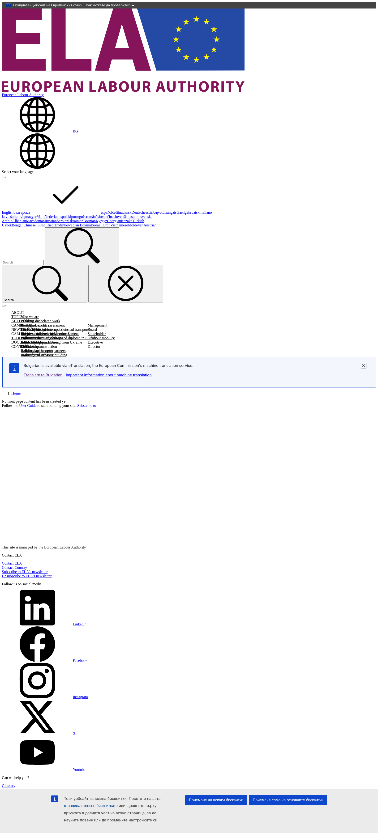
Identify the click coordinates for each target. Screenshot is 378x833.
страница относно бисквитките (91, 806)
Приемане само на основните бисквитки (288, 800)
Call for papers (32, 351)
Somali (97, 225)
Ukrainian (75, 221)
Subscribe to (86, 406)
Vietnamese (119, 225)
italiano (206, 212)
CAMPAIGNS (22, 325)
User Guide (27, 406)
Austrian (149, 225)
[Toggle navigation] (4, 305)
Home (16, 393)
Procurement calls (34, 355)
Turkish (138, 221)
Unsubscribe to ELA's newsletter (27, 576)
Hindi (58, 225)
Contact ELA (12, 563)
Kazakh (127, 221)
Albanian (19, 221)
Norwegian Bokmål (77, 225)
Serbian (62, 221)
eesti (147, 212)
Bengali (18, 225)
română (91, 217)
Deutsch (138, 212)
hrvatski (194, 212)
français (171, 212)
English (7, 212)
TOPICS (17, 317)
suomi (135, 217)
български (57, 212)
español (106, 212)
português (78, 217)
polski (66, 217)
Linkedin (44, 624)
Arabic (7, 221)
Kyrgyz (101, 221)
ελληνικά (157, 212)
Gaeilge (182, 212)
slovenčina (105, 217)
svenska (147, 217)
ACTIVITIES (21, 321)
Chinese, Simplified (39, 225)
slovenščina (122, 217)
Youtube (44, 770)
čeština (117, 212)
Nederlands (53, 217)
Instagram (45, 697)
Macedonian (35, 221)
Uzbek (7, 225)
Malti (41, 217)
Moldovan (136, 225)
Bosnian (89, 221)
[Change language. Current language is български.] (40, 131)
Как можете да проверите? (110, 5)
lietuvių (19, 217)
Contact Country (14, 567)
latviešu (8, 217)
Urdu (106, 225)
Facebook (44, 661)
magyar (31, 217)
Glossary (8, 786)
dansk (127, 212)
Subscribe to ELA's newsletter (25, 572)
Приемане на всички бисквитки (216, 800)
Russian (51, 221)
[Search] (82, 246)
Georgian (114, 221)
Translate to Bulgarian (43, 375)
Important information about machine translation (109, 375)
